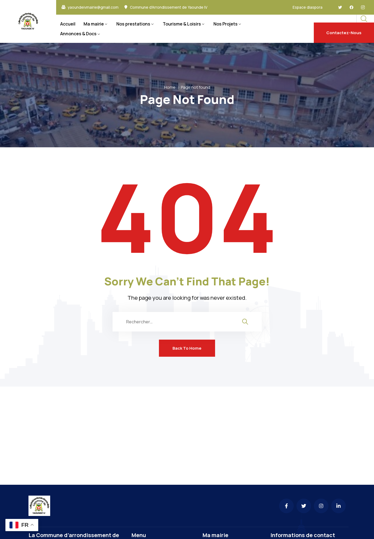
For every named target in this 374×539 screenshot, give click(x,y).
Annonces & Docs (78, 34)
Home (169, 87)
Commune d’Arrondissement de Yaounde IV (168, 7)
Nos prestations (133, 24)
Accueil (67, 24)
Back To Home (187, 348)
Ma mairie (94, 24)
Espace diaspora (307, 7)
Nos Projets (225, 24)
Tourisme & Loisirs (182, 24)
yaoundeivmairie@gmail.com (93, 7)
